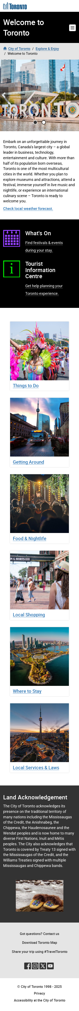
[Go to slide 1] (44, 122)
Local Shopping (29, 615)
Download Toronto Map (39, 942)
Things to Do (26, 385)
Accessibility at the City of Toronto (39, 1000)
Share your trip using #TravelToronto (39, 951)
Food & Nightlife (29, 538)
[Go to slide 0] (35, 122)
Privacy (39, 993)
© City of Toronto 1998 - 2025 (39, 986)
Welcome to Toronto (23, 27)
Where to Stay (27, 691)
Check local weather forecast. (28, 208)
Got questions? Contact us (39, 933)
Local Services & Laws (36, 767)
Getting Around (28, 462)
